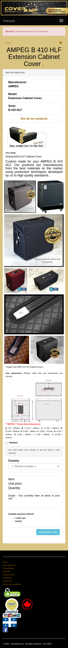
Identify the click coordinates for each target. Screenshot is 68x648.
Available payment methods (21, 514)
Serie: (12, 105)
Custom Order (9, 575)
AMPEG (13, 86)
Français (9, 21)
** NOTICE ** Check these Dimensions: (23, 424)
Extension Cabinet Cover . (25, 98)
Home (8, 43)
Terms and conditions (12, 584)
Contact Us (7, 581)
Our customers (9, 565)
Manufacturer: (17, 82)
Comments (7, 578)
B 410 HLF (15, 109)
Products (6, 571)
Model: (12, 94)
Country (13, 460)
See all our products (34, 118)
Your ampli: (10, 153)
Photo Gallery (8, 568)
